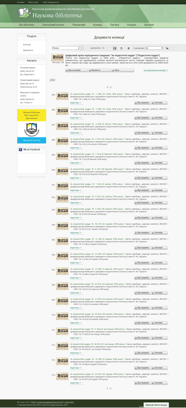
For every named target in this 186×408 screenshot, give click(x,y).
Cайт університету (51, 2)
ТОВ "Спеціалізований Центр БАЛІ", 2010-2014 (52, 402)
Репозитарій (78, 24)
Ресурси (131, 24)
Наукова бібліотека (57, 15)
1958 (52, 79)
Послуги (114, 24)
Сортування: (139, 48)
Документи (28, 50)
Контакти (149, 24)
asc (167, 47)
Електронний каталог (53, 24)
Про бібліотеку (26, 24)
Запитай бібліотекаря (156, 405)
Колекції (97, 24)
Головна (20, 2)
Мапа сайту (33, 2)
